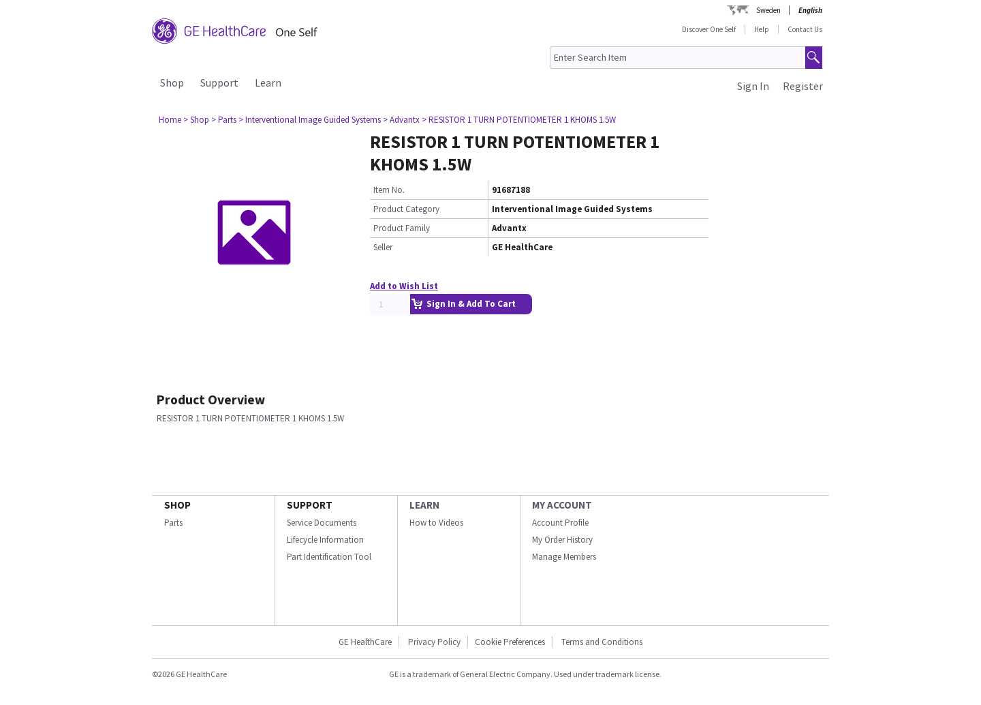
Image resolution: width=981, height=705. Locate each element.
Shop (172, 82)
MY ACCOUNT (562, 504)
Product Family (401, 228)
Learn (268, 82)
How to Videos (436, 522)
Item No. (389, 190)
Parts (173, 522)
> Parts (223, 119)
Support (219, 82)
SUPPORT (309, 504)
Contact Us (805, 29)
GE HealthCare (365, 642)
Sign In (753, 86)
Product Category (406, 209)
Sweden (768, 10)
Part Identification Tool (329, 556)
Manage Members (564, 556)
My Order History (562, 539)
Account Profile (560, 522)
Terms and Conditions (601, 642)
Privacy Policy (433, 642)
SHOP (177, 504)
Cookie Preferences (510, 642)
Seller (382, 247)
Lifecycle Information (325, 539)
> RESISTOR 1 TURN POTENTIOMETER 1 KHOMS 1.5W (519, 119)
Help (761, 29)
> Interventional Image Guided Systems (309, 119)
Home (170, 119)
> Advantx (401, 119)
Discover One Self (709, 29)
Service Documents (321, 522)
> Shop (196, 119)
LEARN (424, 504)
